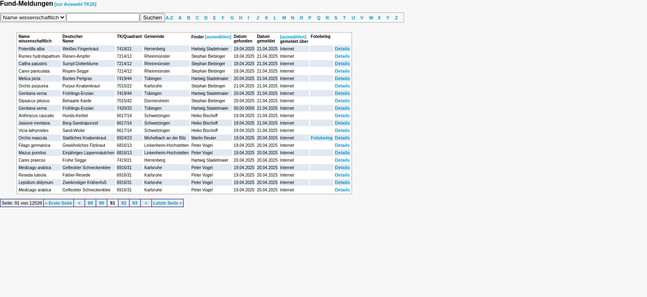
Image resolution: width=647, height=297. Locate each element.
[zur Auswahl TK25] (75, 4)
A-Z (169, 17)
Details (342, 48)
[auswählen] (218, 36)
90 (101, 202)
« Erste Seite (58, 202)
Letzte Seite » (167, 202)
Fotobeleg (322, 137)
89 (90, 202)
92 (123, 202)
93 (134, 202)
